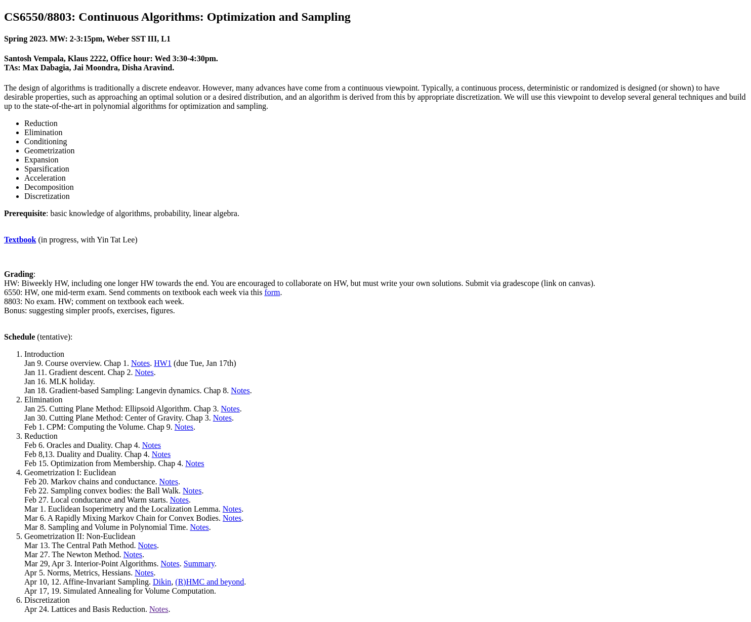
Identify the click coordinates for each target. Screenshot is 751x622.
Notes (140, 363)
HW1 (163, 363)
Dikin (162, 581)
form (272, 292)
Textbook (20, 239)
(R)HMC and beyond (209, 581)
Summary (199, 563)
